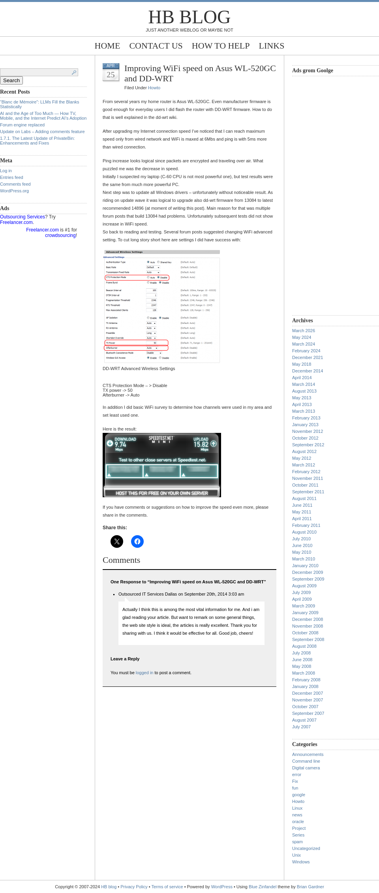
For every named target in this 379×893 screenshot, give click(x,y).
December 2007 (307, 693)
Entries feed (11, 177)
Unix (296, 855)
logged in (145, 672)
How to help (221, 46)
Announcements (308, 754)
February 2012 (306, 471)
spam (297, 841)
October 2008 (305, 632)
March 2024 (303, 344)
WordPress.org (14, 190)
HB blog (189, 16)
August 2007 (304, 720)
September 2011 (308, 491)
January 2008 (305, 686)
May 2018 (301, 364)
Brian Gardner (310, 886)
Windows (301, 861)
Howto (154, 87)
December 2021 (307, 357)
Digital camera (306, 767)
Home (107, 46)
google (298, 794)
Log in (6, 170)
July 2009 (301, 592)
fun (295, 788)
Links (272, 46)
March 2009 (303, 605)
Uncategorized (306, 848)
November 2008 (307, 626)
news (297, 814)
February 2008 (306, 679)
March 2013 (303, 411)
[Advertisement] (323, 194)
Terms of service (167, 886)
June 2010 (302, 545)
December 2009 (307, 572)
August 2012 (304, 451)
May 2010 (301, 552)
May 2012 (301, 458)
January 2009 (305, 612)
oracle (298, 821)
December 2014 (307, 370)
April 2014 (302, 377)
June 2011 (302, 505)
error (296, 774)
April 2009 (302, 599)
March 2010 (303, 558)
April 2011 (302, 518)
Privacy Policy (134, 886)
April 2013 (302, 404)
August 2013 (304, 391)
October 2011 (305, 485)
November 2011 (307, 478)
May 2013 (301, 397)
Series (298, 835)
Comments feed (15, 184)
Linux (297, 808)
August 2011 (304, 498)
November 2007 (307, 699)
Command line (306, 761)
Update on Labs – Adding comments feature (42, 131)
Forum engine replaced (22, 124)
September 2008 (308, 639)
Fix (295, 781)
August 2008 (304, 646)
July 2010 (301, 538)
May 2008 (301, 666)
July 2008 (301, 652)
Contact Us (155, 46)
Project (299, 828)
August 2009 (304, 585)
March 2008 (303, 673)
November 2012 (307, 431)
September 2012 (308, 444)
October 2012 (305, 438)
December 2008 (307, 619)
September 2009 (308, 579)
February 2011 (306, 525)
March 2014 (303, 384)
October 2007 (305, 706)
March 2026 (303, 330)
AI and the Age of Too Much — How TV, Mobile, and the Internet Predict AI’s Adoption (43, 115)
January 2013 (305, 424)
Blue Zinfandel (263, 886)
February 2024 (306, 350)
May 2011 (301, 511)
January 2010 (305, 565)
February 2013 (306, 417)
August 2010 (304, 532)
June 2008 (302, 659)
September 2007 (308, 713)
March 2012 (303, 464)
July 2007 (301, 726)
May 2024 (301, 337)
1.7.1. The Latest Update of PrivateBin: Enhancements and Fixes (37, 140)
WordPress (222, 886)
